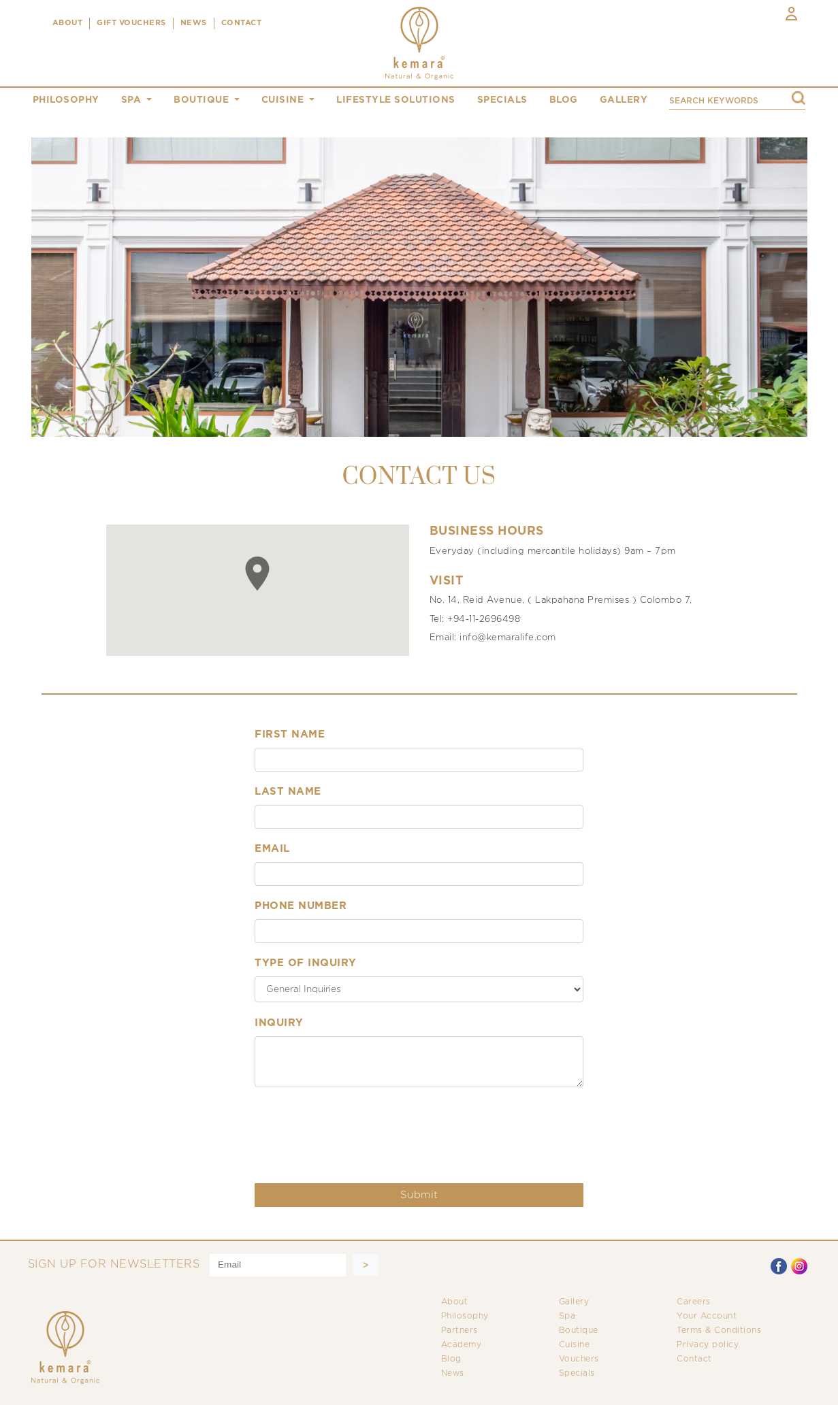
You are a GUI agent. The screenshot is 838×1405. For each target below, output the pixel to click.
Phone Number (301, 906)
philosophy (66, 100)
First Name (290, 734)
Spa (567, 1316)
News (452, 1373)
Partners (459, 1330)
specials (502, 100)
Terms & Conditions (719, 1330)
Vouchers (579, 1359)
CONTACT (241, 23)
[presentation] (358, 1126)
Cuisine (574, 1345)
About (454, 1302)
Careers (694, 1302)
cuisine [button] (284, 100)
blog (563, 100)
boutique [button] (203, 100)
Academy (461, 1345)
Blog (451, 1359)
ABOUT (67, 23)
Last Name (288, 791)
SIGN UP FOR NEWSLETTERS (114, 1264)
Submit (419, 1195)
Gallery (574, 1302)
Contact (694, 1359)
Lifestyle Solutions (395, 100)
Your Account (707, 1316)
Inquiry (279, 1023)
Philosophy (465, 1316)
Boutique (578, 1330)
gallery (624, 100)
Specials (577, 1373)
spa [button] (132, 100)
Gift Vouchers (131, 23)
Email (272, 848)
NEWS (193, 23)
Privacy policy (708, 1345)
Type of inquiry (306, 963)
